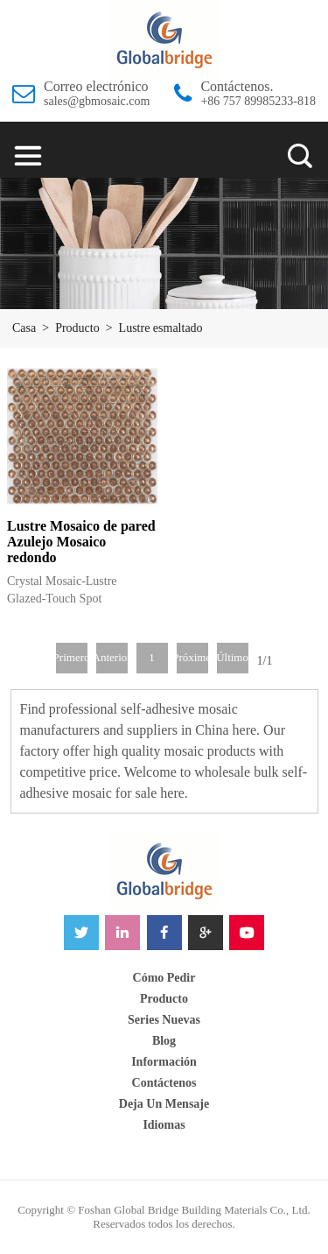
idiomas (164, 1124)
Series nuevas (164, 1019)
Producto (77, 328)
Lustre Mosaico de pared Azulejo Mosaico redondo (81, 541)
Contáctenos (164, 1082)
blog (164, 1040)
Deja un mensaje (164, 1103)
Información (164, 1061)
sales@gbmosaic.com (97, 101)
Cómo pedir (164, 977)
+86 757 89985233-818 (258, 101)
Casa (24, 328)
